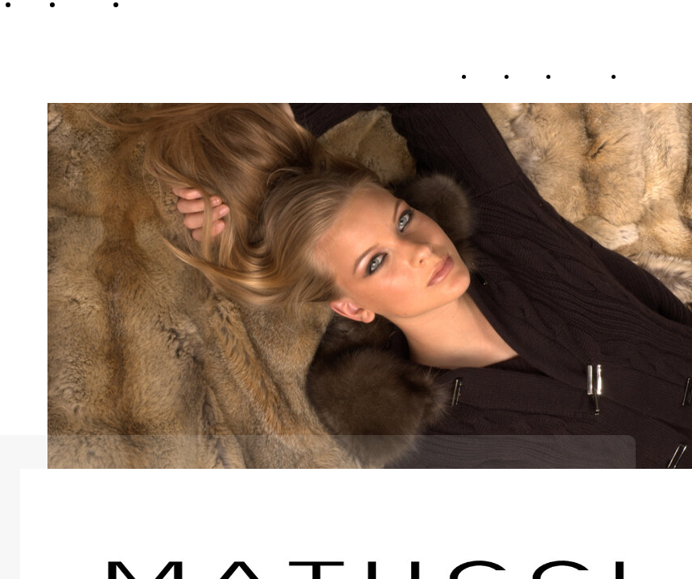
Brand (535, 75)
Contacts (650, 75)
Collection (588, 75)
